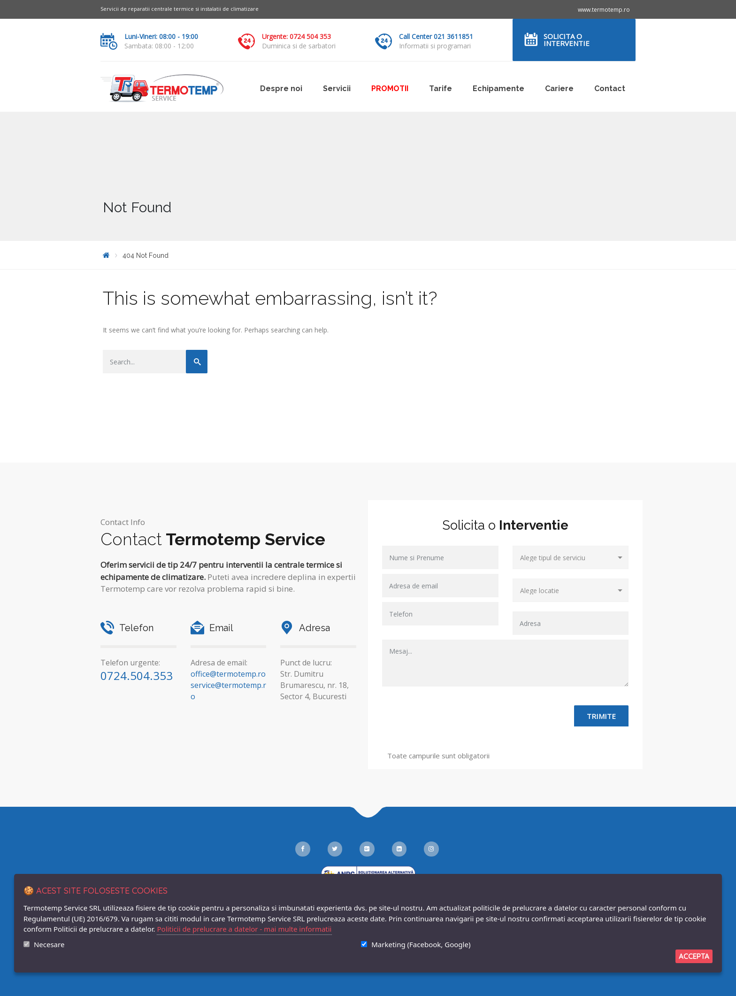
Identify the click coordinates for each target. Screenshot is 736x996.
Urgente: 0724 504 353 (296, 36)
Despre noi (281, 88)
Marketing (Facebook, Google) (420, 944)
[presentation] (453, 723)
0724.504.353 (136, 675)
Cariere (559, 88)
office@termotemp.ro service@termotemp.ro (228, 685)
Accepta (694, 956)
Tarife (440, 88)
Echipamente (498, 88)
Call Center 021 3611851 (436, 36)
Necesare (49, 944)
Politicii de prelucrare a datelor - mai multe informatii (244, 929)
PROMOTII (389, 88)
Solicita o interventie (567, 39)
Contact (609, 88)
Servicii (337, 88)
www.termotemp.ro (604, 10)
